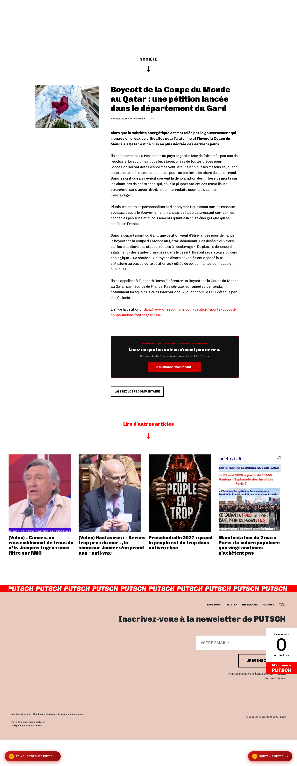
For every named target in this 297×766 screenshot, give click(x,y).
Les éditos (154, 16)
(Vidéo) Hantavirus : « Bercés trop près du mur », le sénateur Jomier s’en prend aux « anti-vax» (112, 570)
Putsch (121, 118)
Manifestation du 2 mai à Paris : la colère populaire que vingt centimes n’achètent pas (249, 570)
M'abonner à (281, 668)
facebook (214, 630)
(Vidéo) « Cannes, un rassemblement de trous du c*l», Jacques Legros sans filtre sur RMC (41, 570)
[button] (284, 16)
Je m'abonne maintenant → (175, 367)
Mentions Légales (21, 739)
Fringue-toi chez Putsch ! (32, 756)
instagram (250, 630)
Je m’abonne (184, 16)
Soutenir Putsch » (270, 756)
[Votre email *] (239, 668)
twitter (231, 630)
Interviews (99, 16)
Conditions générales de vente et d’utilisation (58, 739)
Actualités (127, 16)
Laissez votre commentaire (149, 414)
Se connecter (260, 16)
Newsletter (214, 16)
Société (148, 59)
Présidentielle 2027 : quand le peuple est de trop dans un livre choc (181, 568)
